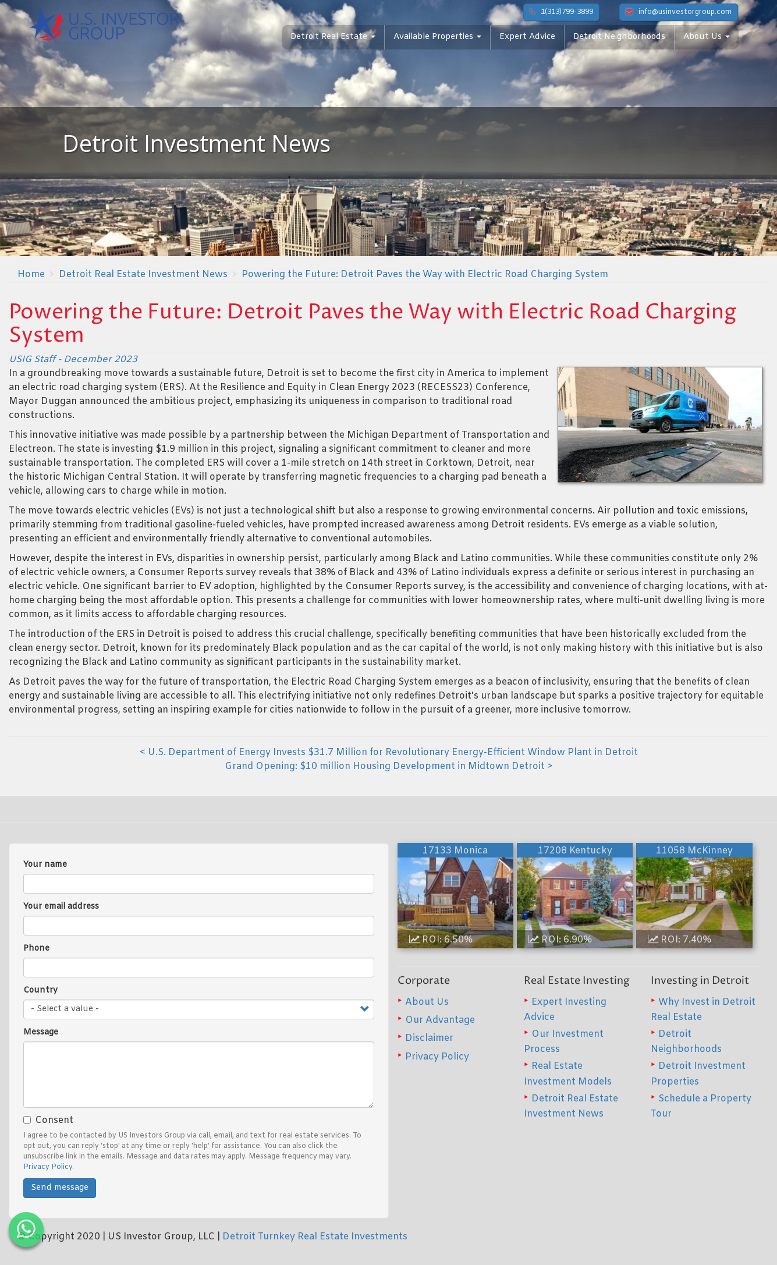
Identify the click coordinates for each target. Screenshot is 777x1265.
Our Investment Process (564, 1041)
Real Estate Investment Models (568, 1073)
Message (40, 1032)
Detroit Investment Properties (698, 1073)
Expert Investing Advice (565, 1009)
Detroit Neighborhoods (619, 36)
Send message (59, 1187)
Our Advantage (440, 1020)
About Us (706, 36)
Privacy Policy (47, 1167)
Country (40, 990)
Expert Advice (527, 36)
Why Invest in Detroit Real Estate (703, 1009)
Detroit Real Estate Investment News (143, 274)
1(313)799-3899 (561, 12)
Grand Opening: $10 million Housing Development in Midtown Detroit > (389, 766)
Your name (45, 864)
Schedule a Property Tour (701, 1106)
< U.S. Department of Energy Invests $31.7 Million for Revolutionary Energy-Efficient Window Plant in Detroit (389, 752)
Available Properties (437, 36)
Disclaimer (429, 1038)
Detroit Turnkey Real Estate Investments (314, 1237)
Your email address (61, 906)
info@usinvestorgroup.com (679, 12)
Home (31, 274)
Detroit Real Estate (332, 36)
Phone (36, 948)
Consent (48, 1120)
